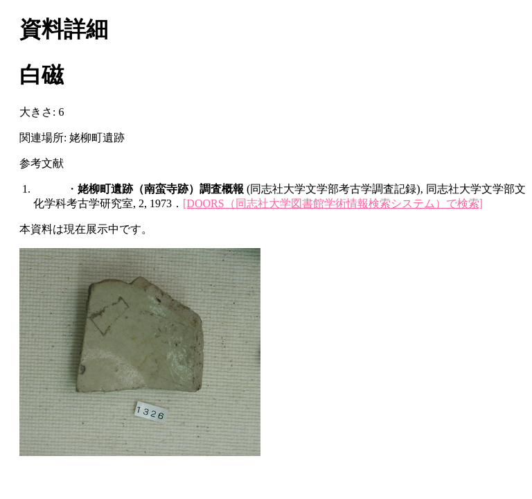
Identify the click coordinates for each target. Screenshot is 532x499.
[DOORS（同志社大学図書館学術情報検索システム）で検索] (333, 203)
